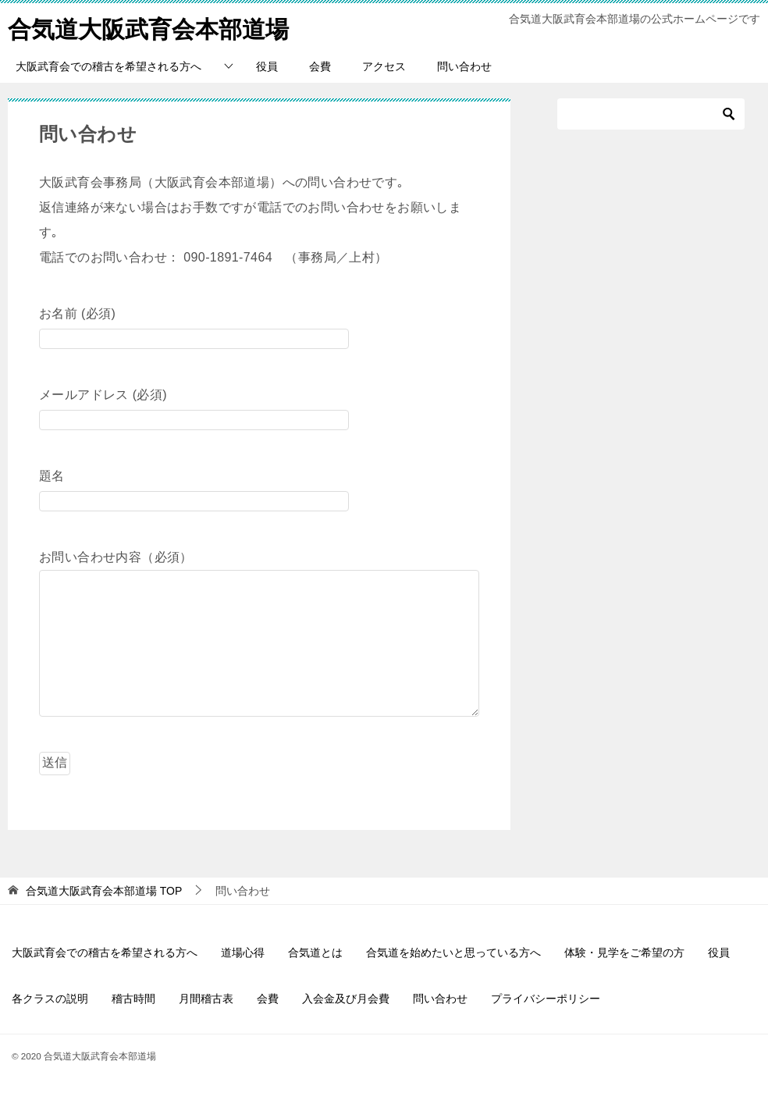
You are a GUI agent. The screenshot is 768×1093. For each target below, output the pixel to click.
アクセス (384, 66)
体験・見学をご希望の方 (624, 952)
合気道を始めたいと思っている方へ (453, 952)
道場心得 (243, 952)
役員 (267, 66)
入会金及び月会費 (345, 998)
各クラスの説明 (50, 998)
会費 (320, 66)
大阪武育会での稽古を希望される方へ (108, 66)
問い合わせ (464, 66)
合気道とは (315, 952)
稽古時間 (133, 998)
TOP (104, 891)
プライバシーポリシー (545, 998)
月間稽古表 (206, 998)
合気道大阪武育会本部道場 (148, 27)
